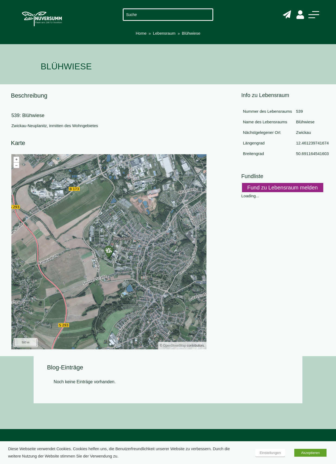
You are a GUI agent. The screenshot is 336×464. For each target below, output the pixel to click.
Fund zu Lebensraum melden (282, 188)
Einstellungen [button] (270, 453)
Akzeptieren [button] (310, 453)
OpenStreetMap (174, 345)
